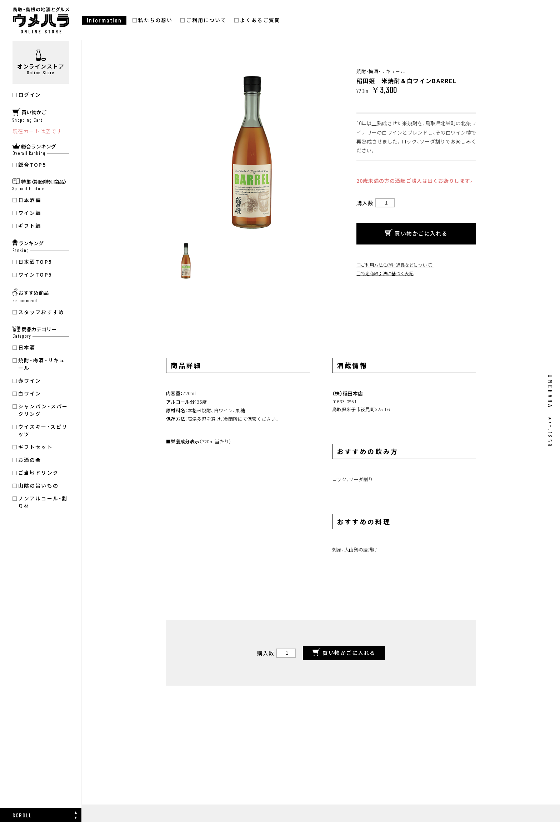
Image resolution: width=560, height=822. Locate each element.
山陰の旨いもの (38, 485)
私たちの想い (155, 20)
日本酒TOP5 (35, 261)
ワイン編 (29, 212)
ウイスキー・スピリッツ (43, 430)
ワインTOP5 (35, 274)
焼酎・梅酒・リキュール (41, 364)
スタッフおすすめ (41, 312)
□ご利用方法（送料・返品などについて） (395, 265)
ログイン (29, 94)
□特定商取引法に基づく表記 (385, 273)
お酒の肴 (29, 459)
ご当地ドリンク (38, 472)
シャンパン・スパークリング (43, 410)
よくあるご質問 (260, 20)
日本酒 (26, 347)
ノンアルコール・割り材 (43, 502)
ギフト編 (29, 225)
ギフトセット (35, 446)
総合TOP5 (32, 164)
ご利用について (206, 20)
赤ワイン (29, 380)
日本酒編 (29, 199)
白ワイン (29, 393)
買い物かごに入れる (416, 233)
